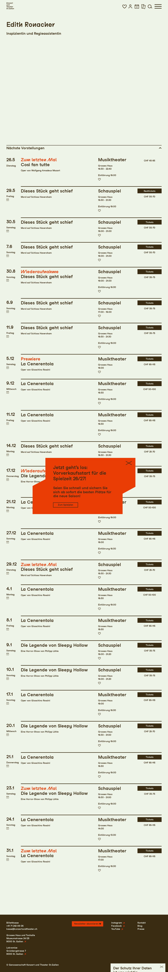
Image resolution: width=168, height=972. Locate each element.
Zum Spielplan (65, 504)
